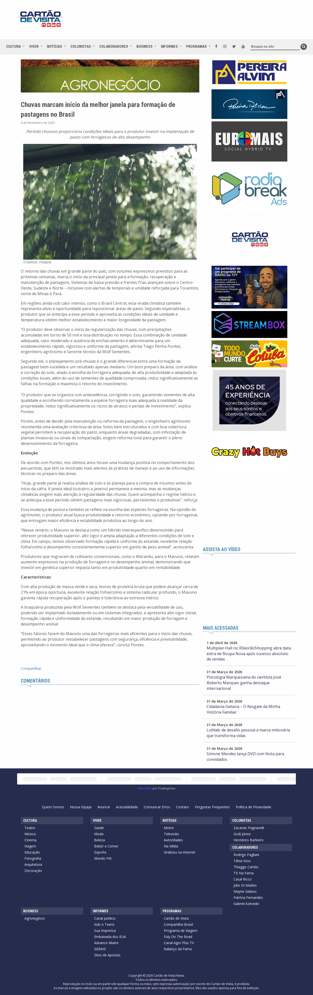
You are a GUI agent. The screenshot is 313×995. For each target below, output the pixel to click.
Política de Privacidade (253, 807)
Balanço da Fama (178, 949)
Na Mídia (171, 846)
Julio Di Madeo (245, 885)
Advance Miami (106, 942)
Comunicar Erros (157, 807)
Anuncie (104, 807)
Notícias (54, 46)
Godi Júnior (242, 834)
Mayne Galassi (245, 891)
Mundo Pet (103, 858)
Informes (169, 46)
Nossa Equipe (81, 807)
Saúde (99, 827)
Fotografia (32, 858)
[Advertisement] (200, 22)
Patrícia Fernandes (248, 897)
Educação (32, 852)
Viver (34, 46)
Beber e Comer (106, 846)
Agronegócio (34, 918)
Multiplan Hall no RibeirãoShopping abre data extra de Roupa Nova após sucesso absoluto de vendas (249, 653)
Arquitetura (33, 864)
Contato (182, 807)
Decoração (33, 870)
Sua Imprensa (105, 930)
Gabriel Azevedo (246, 903)
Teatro (29, 827)
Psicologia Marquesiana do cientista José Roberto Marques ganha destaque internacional (244, 682)
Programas (196, 46)
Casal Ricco (243, 879)
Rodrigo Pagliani (246, 854)
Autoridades (173, 840)
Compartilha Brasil (178, 924)
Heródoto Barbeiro (249, 840)
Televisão (171, 834)
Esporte (100, 852)
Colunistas (80, 46)
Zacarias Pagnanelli (249, 827)
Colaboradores (113, 46)
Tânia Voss (242, 860)
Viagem (30, 846)
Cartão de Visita (176, 918)
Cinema (30, 840)
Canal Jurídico (104, 918)
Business (144, 46)
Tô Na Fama (244, 873)
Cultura (13, 46)
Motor (169, 827)
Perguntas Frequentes (212, 807)
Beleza (99, 840)
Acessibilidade (127, 807)
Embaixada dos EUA (110, 936)
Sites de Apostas (107, 955)
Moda (98, 834)
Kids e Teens (104, 924)
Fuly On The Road (178, 936)
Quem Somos (53, 807)
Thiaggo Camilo (246, 867)
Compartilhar (31, 668)
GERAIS (100, 949)
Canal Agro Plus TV (179, 942)
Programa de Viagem (180, 930)
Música (30, 834)
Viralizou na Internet (179, 852)
